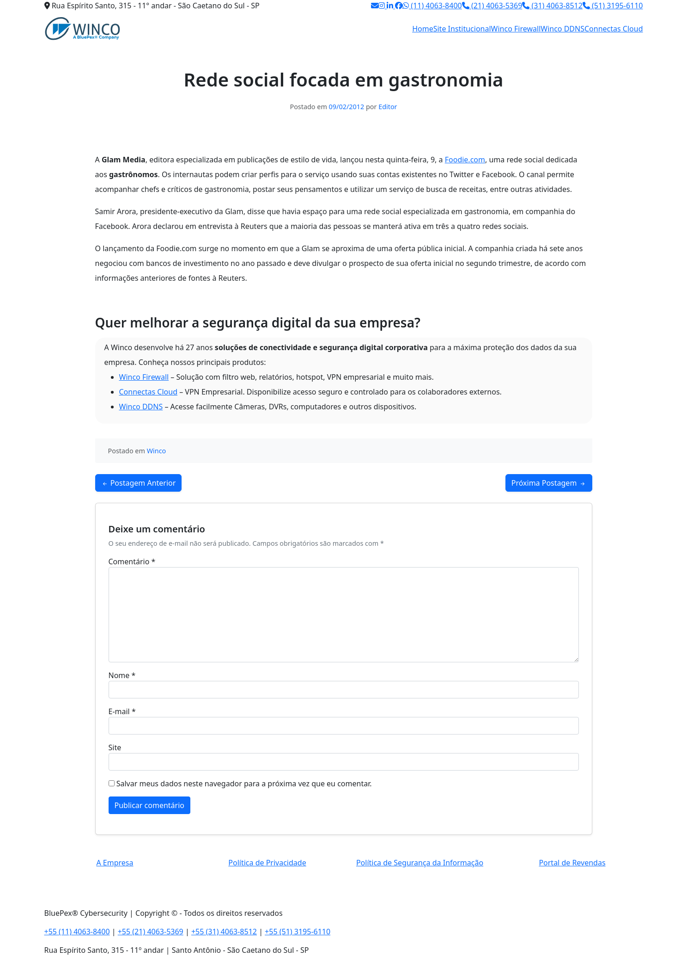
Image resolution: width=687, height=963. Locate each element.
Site (115, 747)
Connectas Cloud (613, 29)
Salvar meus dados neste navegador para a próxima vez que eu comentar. (244, 783)
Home (422, 29)
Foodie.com (465, 159)
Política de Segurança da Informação (419, 863)
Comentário (132, 561)
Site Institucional (462, 29)
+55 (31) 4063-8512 (224, 931)
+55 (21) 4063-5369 (150, 931)
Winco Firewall (516, 29)
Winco (156, 450)
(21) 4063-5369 (492, 5)
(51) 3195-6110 (613, 5)
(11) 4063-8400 (432, 5)
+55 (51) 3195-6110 (297, 931)
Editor (387, 106)
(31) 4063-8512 (552, 5)
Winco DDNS (562, 29)
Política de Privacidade (267, 863)
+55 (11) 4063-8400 (77, 931)
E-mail (122, 711)
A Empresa (114, 863)
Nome (122, 675)
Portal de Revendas (572, 863)
